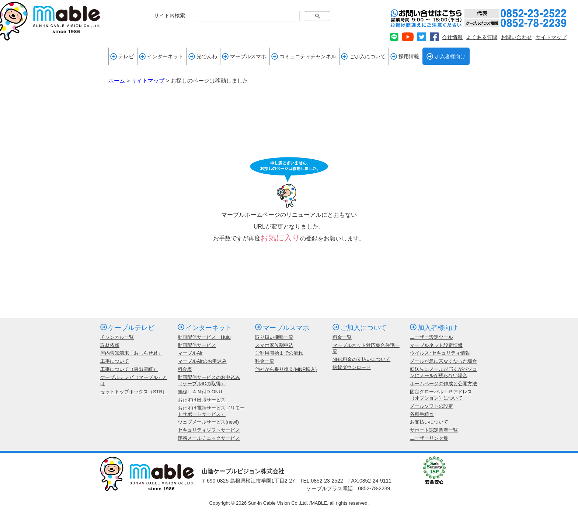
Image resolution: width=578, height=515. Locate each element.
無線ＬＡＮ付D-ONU (200, 391)
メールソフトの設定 (431, 406)
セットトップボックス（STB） (133, 391)
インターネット (161, 56)
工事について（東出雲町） (129, 369)
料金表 (185, 369)
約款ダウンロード (351, 367)
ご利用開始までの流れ (279, 353)
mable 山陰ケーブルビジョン (50, 21)
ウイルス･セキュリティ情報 (440, 353)
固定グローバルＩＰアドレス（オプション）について (441, 395)
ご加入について (363, 56)
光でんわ (202, 56)
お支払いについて (429, 422)
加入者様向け (446, 56)
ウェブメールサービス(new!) (208, 422)
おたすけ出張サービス (202, 400)
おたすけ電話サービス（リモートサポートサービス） (211, 411)
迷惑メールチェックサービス (209, 438)
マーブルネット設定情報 (436, 345)
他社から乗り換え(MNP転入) (286, 369)
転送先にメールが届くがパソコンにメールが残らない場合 (443, 372)
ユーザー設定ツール (431, 337)
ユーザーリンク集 (429, 438)
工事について (114, 361)
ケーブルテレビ (127, 327)
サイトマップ (551, 37)
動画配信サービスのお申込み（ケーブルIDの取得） (209, 380)
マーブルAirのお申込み (202, 361)
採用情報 (404, 56)
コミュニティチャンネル (303, 56)
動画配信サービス (197, 345)
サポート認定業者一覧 (434, 430)
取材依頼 (109, 345)
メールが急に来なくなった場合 (443, 361)
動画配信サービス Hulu (204, 337)
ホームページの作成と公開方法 (443, 383)
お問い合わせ (516, 37)
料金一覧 (264, 361)
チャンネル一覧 (117, 337)
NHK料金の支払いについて (361, 359)
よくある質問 (481, 37)
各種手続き (422, 414)
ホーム (116, 80)
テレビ (122, 56)
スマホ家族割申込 (274, 345)
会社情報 (452, 37)
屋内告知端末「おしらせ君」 (131, 353)
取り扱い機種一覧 (274, 337)
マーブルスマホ (244, 56)
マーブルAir (190, 353)
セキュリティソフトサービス (209, 430)
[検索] (247, 16)
